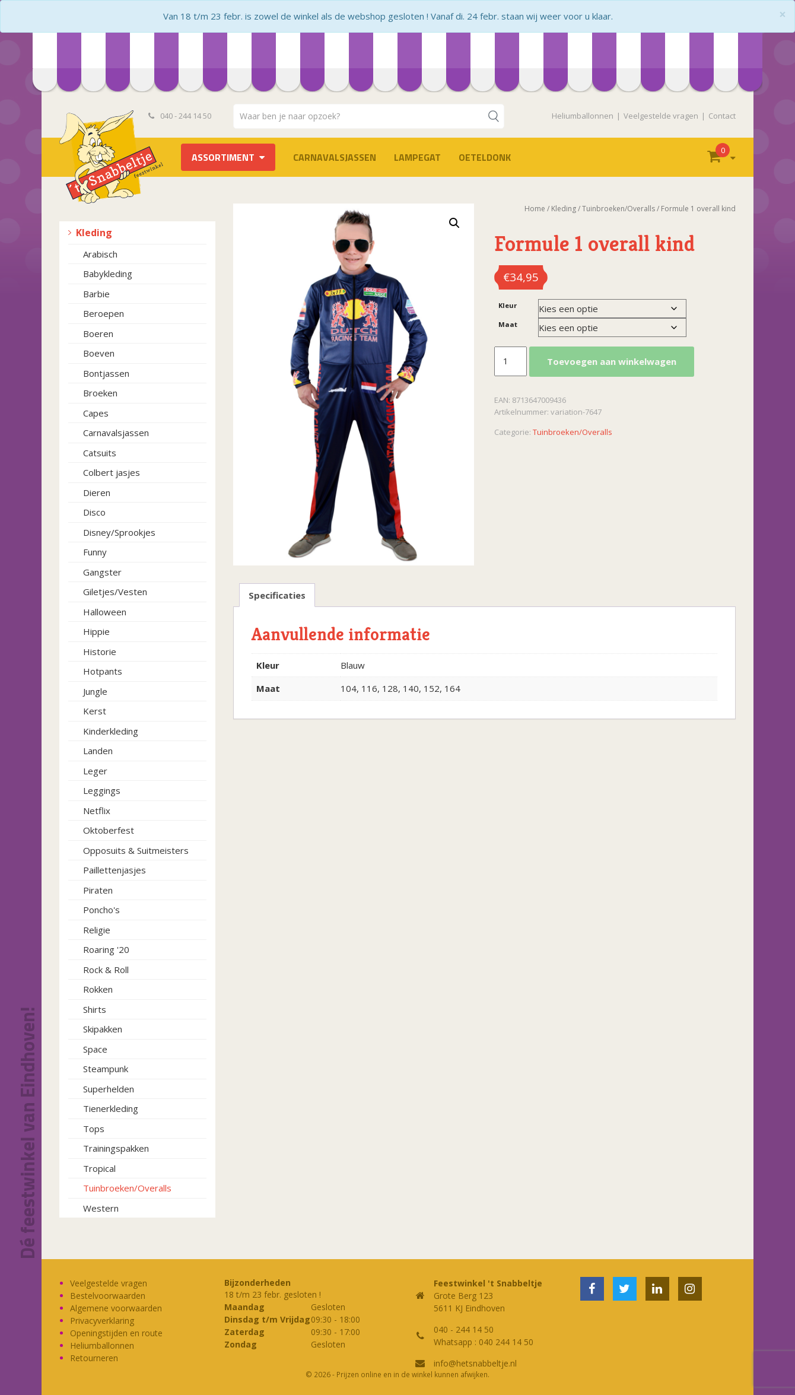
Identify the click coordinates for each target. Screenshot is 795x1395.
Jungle (95, 691)
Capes (96, 413)
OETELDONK (485, 157)
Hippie (96, 631)
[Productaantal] (510, 361)
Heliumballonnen (582, 115)
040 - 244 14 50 (179, 115)
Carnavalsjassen (334, 157)
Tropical (99, 1168)
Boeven (99, 353)
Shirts (94, 1009)
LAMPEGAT (417, 157)
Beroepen (103, 313)
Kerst (94, 711)
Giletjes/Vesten (115, 592)
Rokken (98, 989)
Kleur (507, 305)
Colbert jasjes (111, 472)
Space (95, 1049)
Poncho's (101, 910)
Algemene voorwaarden (116, 1308)
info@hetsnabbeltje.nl (475, 1363)
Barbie (96, 294)
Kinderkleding (110, 731)
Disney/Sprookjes (119, 532)
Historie (99, 651)
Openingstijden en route (116, 1333)
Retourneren (94, 1358)
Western (101, 1208)
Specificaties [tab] (277, 595)
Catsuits (99, 453)
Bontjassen (106, 373)
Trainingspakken (116, 1148)
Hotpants (102, 671)
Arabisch (100, 254)
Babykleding (107, 273)
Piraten (98, 890)
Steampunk (105, 1069)
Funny (95, 552)
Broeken (100, 393)
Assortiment (223, 157)
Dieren (96, 492)
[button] (454, 223)
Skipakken (102, 1029)
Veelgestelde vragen (661, 115)
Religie (96, 930)
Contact (722, 115)
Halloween (104, 612)
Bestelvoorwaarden (107, 1295)
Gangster (102, 572)
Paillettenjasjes (114, 870)
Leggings (101, 790)
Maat (507, 324)
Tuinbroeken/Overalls (127, 1188)
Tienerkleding (110, 1108)
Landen (98, 751)
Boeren (98, 333)
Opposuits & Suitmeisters (136, 850)
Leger (95, 771)
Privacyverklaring (102, 1320)
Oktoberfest (108, 830)
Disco (94, 512)
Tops (93, 1129)
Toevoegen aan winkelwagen (611, 361)
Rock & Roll (106, 969)
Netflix (96, 810)
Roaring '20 (106, 949)
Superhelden (108, 1089)
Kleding (94, 232)
